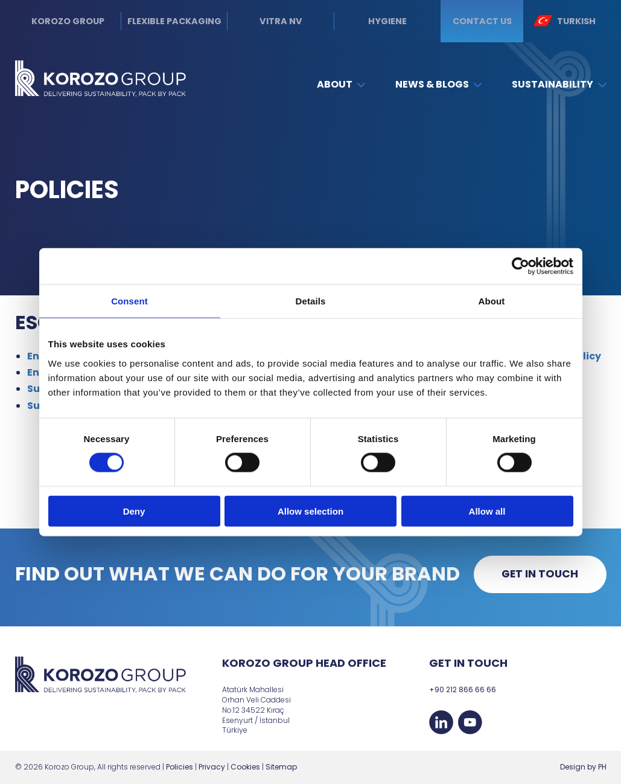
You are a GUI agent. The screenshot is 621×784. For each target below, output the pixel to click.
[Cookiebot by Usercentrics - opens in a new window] (520, 266)
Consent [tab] (129, 301)
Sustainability (559, 84)
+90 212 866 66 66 (462, 689)
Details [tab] (311, 301)
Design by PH (583, 767)
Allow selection (310, 511)
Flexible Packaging (174, 21)
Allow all (487, 511)
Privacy (212, 767)
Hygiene (387, 21)
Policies (179, 767)
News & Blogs (438, 84)
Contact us (482, 21)
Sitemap (281, 767)
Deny (134, 511)
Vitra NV (281, 21)
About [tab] (492, 301)
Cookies (245, 767)
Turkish (564, 20)
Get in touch (540, 574)
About (341, 84)
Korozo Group (67, 21)
